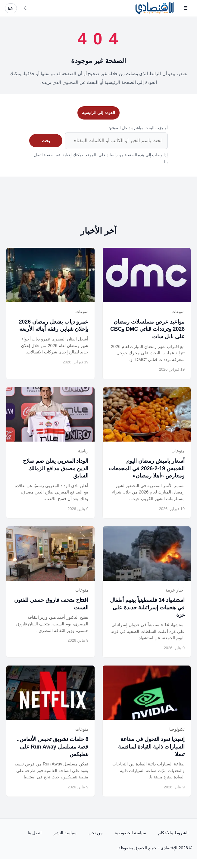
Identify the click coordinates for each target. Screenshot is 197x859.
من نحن (96, 832)
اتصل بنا (35, 832)
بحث (46, 140)
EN (11, 8)
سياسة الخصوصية (130, 832)
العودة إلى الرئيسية (98, 112)
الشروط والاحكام (173, 832)
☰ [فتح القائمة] (185, 8)
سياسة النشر (65, 832)
